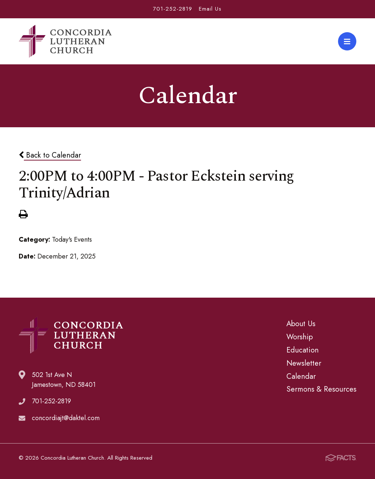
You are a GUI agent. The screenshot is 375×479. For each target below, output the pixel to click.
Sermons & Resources (321, 389)
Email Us (210, 9)
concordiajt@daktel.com (66, 418)
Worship (299, 336)
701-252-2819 (172, 9)
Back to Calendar (50, 155)
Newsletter (303, 363)
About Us (300, 323)
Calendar (301, 376)
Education (302, 349)
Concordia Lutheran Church (65, 41)
